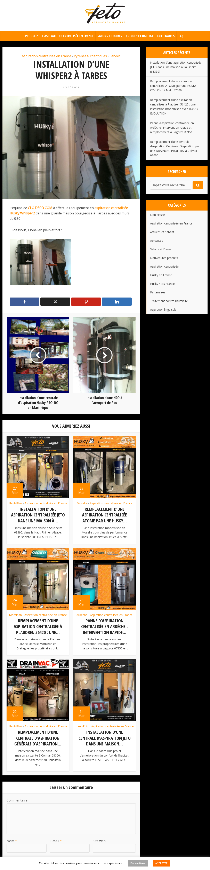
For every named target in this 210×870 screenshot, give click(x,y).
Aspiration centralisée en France (46, 56)
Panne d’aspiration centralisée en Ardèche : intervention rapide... (104, 626)
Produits (32, 36)
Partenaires (166, 36)
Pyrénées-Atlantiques (90, 56)
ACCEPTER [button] (161, 863)
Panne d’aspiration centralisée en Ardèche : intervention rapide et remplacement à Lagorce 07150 (172, 127)
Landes (115, 56)
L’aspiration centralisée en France (68, 36)
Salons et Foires (109, 36)
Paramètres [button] (137, 863)
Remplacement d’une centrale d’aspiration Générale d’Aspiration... (37, 737)
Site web (99, 839)
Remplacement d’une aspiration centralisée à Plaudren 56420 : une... (38, 626)
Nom (12, 839)
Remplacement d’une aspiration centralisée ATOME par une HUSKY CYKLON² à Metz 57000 (173, 85)
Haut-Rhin (15, 503)
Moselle (82, 503)
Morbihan (15, 614)
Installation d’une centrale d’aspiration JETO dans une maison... (105, 737)
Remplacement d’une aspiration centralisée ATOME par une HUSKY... (104, 515)
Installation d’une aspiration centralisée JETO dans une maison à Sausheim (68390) (176, 67)
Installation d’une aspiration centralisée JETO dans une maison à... (38, 515)
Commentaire (17, 799)
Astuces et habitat (139, 36)
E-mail (56, 839)
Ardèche (81, 614)
